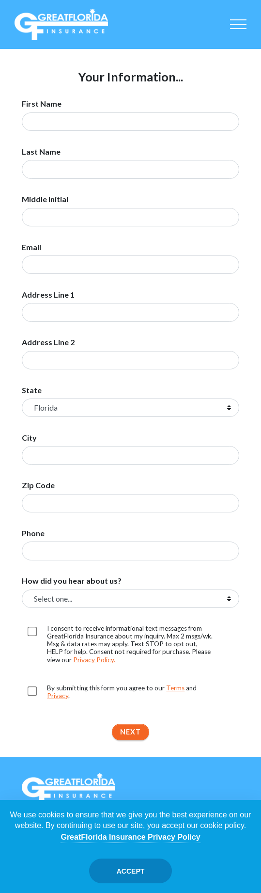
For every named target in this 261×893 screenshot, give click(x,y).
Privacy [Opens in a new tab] (57, 696)
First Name (41, 103)
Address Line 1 (48, 294)
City (29, 437)
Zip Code (38, 485)
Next (130, 732)
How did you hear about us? (72, 580)
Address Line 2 (48, 342)
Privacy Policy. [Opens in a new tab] (94, 660)
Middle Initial (45, 199)
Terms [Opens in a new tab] (175, 688)
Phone (33, 533)
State (32, 390)
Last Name (41, 151)
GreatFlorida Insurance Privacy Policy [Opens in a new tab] (130, 837)
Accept (131, 871)
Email (31, 247)
